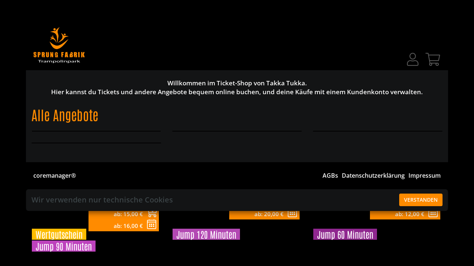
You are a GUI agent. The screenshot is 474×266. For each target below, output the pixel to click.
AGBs (330, 175)
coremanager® (54, 175)
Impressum (424, 175)
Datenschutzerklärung (373, 175)
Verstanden (421, 199)
